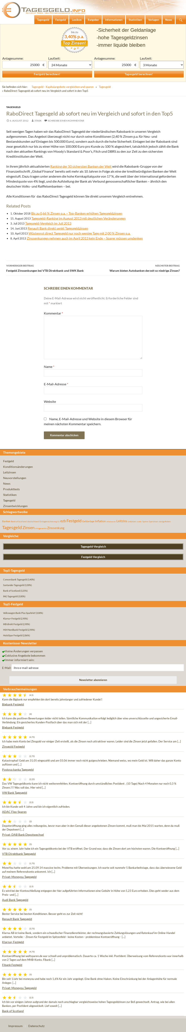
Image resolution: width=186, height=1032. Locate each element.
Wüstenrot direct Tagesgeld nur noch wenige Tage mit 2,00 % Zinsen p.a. (79, 233)
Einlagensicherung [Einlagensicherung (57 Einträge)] (48, 521)
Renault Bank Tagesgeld (17, 919)
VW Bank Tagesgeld (14, 792)
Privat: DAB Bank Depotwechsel (23, 834)
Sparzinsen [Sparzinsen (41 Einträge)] (153, 521)
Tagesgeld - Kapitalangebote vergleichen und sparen (63, 86)
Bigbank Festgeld (13, 704)
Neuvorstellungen (14, 478)
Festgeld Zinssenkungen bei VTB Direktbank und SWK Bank (49, 267)
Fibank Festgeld (12, 965)
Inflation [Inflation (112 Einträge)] (100, 521)
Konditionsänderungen (18, 466)
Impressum (15, 1026)
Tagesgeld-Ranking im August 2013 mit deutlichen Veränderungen (78, 218)
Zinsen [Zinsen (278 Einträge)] (28, 527)
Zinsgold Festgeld (13, 746)
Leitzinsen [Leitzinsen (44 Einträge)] (132, 521)
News (6, 483)
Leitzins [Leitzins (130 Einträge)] (121, 521)
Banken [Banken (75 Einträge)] (6, 521)
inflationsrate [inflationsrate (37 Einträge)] (111, 522)
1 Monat (70, 65)
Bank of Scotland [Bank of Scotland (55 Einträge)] (19, 521)
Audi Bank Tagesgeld (15, 900)
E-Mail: (6, 668)
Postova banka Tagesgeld (18, 769)
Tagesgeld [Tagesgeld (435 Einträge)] (12, 527)
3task (38, 120)
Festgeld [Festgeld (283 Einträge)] (74, 520)
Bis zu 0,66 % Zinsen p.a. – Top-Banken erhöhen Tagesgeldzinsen (76, 213)
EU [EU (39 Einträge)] (58, 522)
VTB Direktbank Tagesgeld (19, 853)
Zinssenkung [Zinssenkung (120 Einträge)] (55, 528)
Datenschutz (36, 1026)
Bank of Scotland (13, 1011)
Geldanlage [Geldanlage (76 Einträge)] (88, 521)
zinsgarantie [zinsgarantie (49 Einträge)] (41, 528)
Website (50, 401)
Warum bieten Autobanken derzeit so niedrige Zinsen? (136, 267)
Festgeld (8, 461)
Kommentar (53, 313)
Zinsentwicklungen (15, 506)
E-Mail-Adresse (56, 384)
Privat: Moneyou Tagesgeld (19, 876)
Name (49, 367)
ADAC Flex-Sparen (14, 811)
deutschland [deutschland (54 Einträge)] (33, 521)
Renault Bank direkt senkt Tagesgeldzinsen (58, 228)
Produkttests (11, 489)
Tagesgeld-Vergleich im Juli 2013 (48, 223)
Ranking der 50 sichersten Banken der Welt (81, 166)
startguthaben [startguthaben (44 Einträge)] (165, 521)
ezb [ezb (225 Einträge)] (63, 520)
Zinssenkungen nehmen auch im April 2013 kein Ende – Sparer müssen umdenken (85, 238)
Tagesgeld (105, 86)
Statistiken (10, 494)
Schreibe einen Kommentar (66, 120)
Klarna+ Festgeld (13, 942)
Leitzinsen (9, 472)
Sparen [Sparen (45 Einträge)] (145, 521)
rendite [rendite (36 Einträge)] (139, 522)
